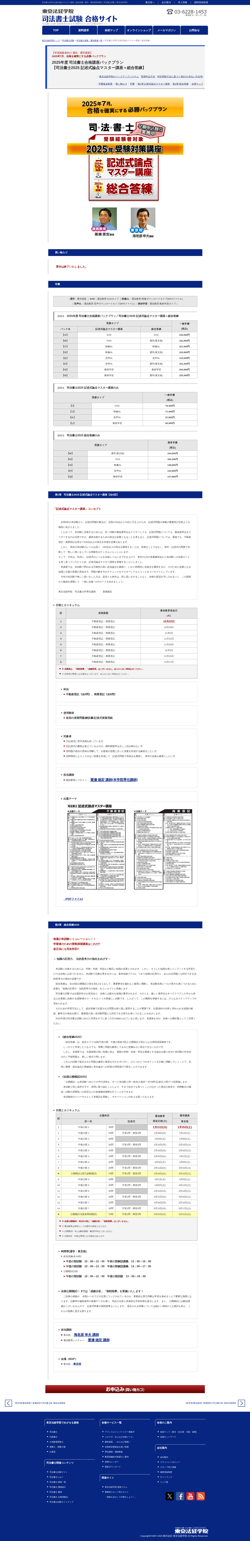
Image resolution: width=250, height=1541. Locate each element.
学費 (132, 84)
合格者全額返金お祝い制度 (117, 1447)
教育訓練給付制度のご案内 (117, 1457)
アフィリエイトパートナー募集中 (120, 1432)
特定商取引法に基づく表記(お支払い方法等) (180, 76)
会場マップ (197, 84)
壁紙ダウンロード (113, 1467)
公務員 (52, 1452)
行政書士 (53, 1437)
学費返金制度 (105, 84)
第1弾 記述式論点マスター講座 (154, 84)
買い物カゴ (121, 84)
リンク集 (164, 1482)
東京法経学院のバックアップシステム (119, 76)
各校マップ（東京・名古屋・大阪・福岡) (178, 1432)
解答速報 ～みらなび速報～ (118, 1442)
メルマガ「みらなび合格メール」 (120, 1437)
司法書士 (53, 1432)
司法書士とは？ (56, 1477)
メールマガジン (166, 30)
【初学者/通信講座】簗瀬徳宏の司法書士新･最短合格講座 (39, 1403)
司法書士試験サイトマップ (61, 1502)
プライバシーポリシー (170, 1462)
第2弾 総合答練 (180, 84)
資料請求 (83, 30)
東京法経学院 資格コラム (116, 1487)
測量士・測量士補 (57, 1447)
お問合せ (194, 30)
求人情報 (182, 2)
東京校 (77, 1363)
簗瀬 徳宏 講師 (99, 1340)
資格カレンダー (112, 1462)
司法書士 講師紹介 (58, 1487)
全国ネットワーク (168, 1437)
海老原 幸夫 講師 (86, 1334)
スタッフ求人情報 (168, 1467)
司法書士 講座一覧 (58, 1482)
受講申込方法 (148, 76)
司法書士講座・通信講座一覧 (89, 40)
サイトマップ (166, 1477)
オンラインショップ (139, 30)
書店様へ (150, 2)
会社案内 (166, 2)
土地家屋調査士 (56, 1442)
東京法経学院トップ (51, 40)
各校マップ (111, 30)
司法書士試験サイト (58, 1472)
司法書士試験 (68, 40)
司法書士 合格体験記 (59, 1497)
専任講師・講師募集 (114, 1452)
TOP (56, 30)
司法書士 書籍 (56, 1492)
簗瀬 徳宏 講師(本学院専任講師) (114, 780)
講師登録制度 (201, 2)
